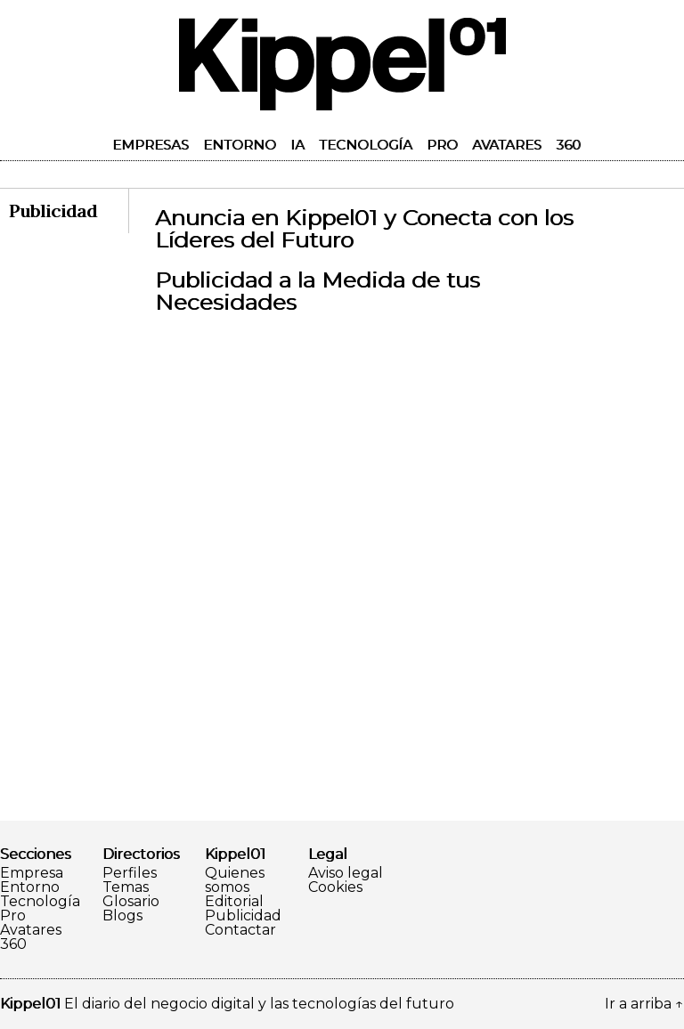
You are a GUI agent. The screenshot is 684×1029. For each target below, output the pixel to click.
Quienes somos (235, 880)
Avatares (507, 144)
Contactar (240, 930)
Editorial (234, 902)
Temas (125, 887)
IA (297, 144)
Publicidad (243, 916)
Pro (442, 144)
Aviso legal (345, 873)
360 (568, 144)
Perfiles (129, 873)
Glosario (130, 902)
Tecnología (365, 144)
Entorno (239, 144)
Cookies (335, 887)
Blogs (122, 916)
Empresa (31, 873)
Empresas (150, 144)
